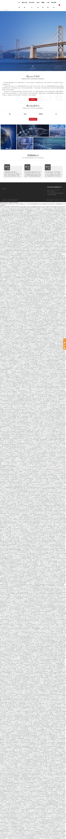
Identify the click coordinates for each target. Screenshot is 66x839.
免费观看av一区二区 (45, 586)
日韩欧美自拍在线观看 (30, 316)
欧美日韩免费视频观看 (46, 727)
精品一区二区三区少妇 (58, 481)
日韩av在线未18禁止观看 (49, 719)
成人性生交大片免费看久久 (33, 248)
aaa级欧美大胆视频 (50, 743)
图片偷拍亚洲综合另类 (48, 695)
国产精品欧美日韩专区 (24, 323)
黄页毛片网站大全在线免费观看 (39, 226)
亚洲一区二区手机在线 (4, 648)
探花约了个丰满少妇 (46, 493)
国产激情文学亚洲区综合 (5, 480)
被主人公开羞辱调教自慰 (15, 270)
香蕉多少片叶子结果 (40, 292)
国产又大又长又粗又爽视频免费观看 (30, 233)
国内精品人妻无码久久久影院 (11, 450)
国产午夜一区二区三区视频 (5, 538)
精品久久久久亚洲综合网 (11, 739)
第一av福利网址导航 (41, 630)
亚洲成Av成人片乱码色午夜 (31, 376)
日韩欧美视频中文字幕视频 (48, 590)
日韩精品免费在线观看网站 (46, 669)
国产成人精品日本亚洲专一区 (60, 303)
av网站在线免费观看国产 (43, 440)
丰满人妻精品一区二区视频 (31, 290)
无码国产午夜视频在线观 (56, 811)
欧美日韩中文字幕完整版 (48, 369)
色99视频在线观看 (32, 687)
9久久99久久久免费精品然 (42, 534)
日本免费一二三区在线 (35, 397)
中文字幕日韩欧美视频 (54, 577)
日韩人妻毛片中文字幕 (8, 402)
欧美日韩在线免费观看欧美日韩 (42, 454)
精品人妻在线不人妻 (21, 770)
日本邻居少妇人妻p (14, 805)
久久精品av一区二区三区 (4, 833)
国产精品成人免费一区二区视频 (44, 831)
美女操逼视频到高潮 (28, 626)
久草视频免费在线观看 (59, 664)
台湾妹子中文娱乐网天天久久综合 (43, 617)
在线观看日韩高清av (17, 761)
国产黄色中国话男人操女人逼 (17, 269)
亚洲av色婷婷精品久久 (10, 589)
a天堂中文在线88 (38, 444)
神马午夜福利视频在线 (37, 327)
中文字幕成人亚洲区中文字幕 (52, 282)
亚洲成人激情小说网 (25, 352)
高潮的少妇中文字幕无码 (11, 458)
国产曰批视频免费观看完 (28, 762)
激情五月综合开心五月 (46, 464)
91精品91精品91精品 (49, 290)
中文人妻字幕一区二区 (8, 547)
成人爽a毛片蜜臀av (62, 523)
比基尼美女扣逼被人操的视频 (36, 274)
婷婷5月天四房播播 (54, 828)
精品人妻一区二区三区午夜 (59, 317)
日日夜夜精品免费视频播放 (36, 629)
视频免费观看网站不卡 (53, 586)
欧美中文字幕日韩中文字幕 (7, 323)
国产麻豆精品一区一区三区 (20, 591)
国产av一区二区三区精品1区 (39, 246)
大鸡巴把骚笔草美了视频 (57, 600)
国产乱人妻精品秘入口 (24, 270)
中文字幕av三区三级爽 (45, 626)
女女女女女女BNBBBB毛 (4, 600)
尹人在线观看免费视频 (26, 237)
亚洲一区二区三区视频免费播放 (12, 268)
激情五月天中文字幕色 (41, 303)
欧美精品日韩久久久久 (24, 229)
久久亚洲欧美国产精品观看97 (35, 455)
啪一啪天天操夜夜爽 (35, 345)
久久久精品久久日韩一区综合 (5, 316)
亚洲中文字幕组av (11, 305)
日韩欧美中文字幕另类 (38, 670)
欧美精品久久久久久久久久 (18, 554)
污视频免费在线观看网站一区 (16, 538)
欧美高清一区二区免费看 (58, 318)
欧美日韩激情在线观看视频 (34, 472)
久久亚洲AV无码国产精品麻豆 (24, 215)
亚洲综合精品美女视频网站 (50, 488)
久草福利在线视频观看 (39, 366)
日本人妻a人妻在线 (35, 413)
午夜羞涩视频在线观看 (38, 356)
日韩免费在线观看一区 (27, 568)
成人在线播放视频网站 (44, 489)
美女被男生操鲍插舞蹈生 (32, 414)
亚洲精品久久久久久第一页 (49, 303)
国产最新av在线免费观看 (57, 270)
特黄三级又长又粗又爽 (45, 748)
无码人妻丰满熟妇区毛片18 (53, 431)
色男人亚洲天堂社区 (17, 261)
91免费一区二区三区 (43, 604)
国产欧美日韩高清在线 (51, 435)
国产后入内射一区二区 (27, 422)
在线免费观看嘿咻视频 (33, 736)
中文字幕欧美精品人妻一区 (57, 334)
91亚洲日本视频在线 (32, 712)
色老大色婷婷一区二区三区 (47, 354)
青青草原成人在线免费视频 (50, 437)
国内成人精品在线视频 (36, 778)
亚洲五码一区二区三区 (19, 479)
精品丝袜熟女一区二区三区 (58, 316)
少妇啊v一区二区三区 (5, 639)
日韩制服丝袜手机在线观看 (39, 644)
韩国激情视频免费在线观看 (20, 235)
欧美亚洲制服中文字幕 (62, 651)
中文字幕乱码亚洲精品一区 (16, 515)
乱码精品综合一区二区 (6, 282)
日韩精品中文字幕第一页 (4, 704)
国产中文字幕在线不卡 (6, 512)
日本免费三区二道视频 (10, 261)
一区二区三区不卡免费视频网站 (50, 558)
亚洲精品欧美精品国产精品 (45, 273)
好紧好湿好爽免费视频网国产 (36, 586)
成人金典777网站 (46, 652)
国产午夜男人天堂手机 (14, 802)
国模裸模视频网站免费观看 (5, 216)
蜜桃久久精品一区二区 (54, 238)
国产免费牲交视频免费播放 (34, 565)
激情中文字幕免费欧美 (46, 217)
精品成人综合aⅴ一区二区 (31, 497)
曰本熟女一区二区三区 (61, 589)
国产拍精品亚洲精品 (35, 761)
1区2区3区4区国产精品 (48, 621)
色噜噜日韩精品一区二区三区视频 (51, 259)
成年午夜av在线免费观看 (20, 612)
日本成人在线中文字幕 (23, 497)
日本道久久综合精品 (42, 576)
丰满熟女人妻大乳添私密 (18, 299)
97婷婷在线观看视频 (37, 833)
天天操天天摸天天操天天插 (35, 215)
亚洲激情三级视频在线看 (18, 242)
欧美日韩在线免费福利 (24, 303)
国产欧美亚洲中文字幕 (10, 345)
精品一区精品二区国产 (40, 409)
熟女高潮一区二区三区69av (33, 640)
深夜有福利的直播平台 (54, 603)
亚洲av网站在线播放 (34, 239)
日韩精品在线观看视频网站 (58, 415)
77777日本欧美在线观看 (28, 554)
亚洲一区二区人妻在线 (19, 823)
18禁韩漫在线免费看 (42, 242)
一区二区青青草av (26, 625)
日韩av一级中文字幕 (41, 389)
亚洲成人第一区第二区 (16, 449)
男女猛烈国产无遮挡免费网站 (51, 507)
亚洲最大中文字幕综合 (56, 688)
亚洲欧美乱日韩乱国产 (49, 822)
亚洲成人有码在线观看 (39, 652)
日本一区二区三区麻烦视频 (33, 498)
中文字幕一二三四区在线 (50, 708)
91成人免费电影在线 (50, 653)
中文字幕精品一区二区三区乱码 (44, 422)
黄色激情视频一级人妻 (13, 514)
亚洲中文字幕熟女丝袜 (56, 827)
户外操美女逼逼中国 (60, 617)
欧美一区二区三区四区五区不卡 (9, 822)
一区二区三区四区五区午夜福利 (27, 247)
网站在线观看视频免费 (15, 234)
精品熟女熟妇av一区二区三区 (30, 731)
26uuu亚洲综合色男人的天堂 (21, 670)
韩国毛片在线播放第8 (42, 538)
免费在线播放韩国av (16, 224)
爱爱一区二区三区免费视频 (56, 731)
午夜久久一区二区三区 (31, 532)
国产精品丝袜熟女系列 (36, 519)
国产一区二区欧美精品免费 (31, 682)
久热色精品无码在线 (14, 749)
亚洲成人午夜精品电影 (60, 234)
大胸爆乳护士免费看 (61, 440)
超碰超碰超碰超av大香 (11, 699)
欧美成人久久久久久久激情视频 (5, 418)
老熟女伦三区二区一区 (27, 370)
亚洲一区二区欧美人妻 (4, 358)
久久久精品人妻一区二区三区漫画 (48, 423)
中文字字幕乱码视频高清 (18, 625)
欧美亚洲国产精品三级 (15, 330)
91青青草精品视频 (49, 323)
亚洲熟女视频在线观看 (54, 479)
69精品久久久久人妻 (16, 530)
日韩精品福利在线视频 (41, 462)
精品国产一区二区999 (39, 304)
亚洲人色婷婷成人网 (25, 771)
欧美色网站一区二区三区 (30, 545)
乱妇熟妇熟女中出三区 (39, 829)
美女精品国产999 (17, 369)
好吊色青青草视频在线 (43, 608)
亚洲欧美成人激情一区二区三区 (32, 653)
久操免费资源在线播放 (7, 560)
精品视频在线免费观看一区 (44, 326)
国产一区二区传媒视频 (13, 767)
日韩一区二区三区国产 (21, 286)
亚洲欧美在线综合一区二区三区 (27, 564)
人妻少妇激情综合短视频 (40, 376)
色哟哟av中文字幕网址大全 (42, 208)
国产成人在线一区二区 (33, 269)
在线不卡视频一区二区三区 (25, 224)
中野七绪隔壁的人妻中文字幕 (55, 401)
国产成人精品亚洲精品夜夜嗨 (44, 502)
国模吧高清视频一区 (27, 365)
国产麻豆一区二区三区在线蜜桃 (11, 828)
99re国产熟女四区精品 (50, 426)
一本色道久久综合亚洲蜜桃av (31, 207)
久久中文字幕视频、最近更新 (21, 335)
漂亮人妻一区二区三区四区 (38, 321)
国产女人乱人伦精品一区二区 (13, 208)
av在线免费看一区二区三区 (15, 426)
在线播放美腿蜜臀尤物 (24, 516)
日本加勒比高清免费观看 (51, 332)
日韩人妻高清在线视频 (48, 582)
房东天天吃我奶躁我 (41, 259)
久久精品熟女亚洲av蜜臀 (23, 532)
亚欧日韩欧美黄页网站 (12, 413)
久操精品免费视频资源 (37, 332)
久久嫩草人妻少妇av (55, 501)
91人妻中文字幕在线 (19, 721)
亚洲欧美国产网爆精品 (5, 677)
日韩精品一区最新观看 (19, 686)
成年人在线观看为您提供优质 (14, 343)
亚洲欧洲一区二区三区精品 (4, 652)
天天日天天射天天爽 (24, 433)
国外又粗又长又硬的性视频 (5, 660)
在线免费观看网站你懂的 (43, 278)
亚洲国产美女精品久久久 (50, 677)
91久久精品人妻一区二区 (18, 757)
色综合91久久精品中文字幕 (46, 268)
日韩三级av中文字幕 (22, 503)
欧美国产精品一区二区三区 (35, 686)
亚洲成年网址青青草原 (39, 424)
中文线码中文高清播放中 (22, 652)
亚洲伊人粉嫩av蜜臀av (45, 238)
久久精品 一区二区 (10, 313)
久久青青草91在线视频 (24, 230)
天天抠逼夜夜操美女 (33, 625)
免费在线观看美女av (22, 454)
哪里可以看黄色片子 (55, 376)
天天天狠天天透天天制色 (7, 688)
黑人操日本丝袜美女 (35, 326)
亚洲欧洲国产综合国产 (23, 312)
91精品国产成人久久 (37, 528)
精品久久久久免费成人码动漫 (50, 730)
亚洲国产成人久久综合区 (33, 393)
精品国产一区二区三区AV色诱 (27, 406)
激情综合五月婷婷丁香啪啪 (16, 705)
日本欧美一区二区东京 (56, 836)
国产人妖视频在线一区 (8, 708)
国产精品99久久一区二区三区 (15, 674)
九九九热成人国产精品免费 (42, 344)
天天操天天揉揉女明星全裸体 (47, 286)
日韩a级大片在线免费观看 (44, 686)
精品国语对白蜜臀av (18, 256)
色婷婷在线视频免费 (16, 230)
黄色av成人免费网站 (19, 779)
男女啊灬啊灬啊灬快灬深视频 (17, 237)
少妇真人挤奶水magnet (27, 440)
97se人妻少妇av (44, 332)
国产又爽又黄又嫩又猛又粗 (51, 418)
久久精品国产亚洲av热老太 (49, 207)
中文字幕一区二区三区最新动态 (6, 449)
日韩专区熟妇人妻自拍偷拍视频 (8, 213)
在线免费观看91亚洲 (48, 376)
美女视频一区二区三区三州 (25, 793)
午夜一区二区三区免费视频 (57, 400)
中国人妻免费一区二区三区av (8, 380)
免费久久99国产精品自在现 (22, 277)
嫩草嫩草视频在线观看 (16, 402)
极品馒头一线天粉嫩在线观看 (40, 573)
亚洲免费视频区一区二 (6, 266)
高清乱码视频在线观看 (59, 257)
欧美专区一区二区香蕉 (47, 668)
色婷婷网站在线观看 (4, 260)
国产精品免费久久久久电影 (60, 437)
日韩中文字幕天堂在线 (13, 666)
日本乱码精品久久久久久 (44, 455)
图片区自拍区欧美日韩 (4, 545)
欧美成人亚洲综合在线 (12, 772)
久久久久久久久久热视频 (47, 410)
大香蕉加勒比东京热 (42, 651)
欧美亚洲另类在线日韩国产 (28, 501)
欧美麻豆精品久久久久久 (41, 802)
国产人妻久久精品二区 (4, 442)
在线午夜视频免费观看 (18, 278)
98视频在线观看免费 (22, 639)
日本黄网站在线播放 (5, 288)
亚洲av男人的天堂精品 (55, 514)
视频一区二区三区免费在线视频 (26, 212)
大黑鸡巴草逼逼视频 (10, 353)
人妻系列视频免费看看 (24, 248)
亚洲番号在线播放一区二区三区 (34, 807)
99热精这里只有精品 (61, 578)
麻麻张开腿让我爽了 (5, 503)
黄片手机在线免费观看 (27, 479)
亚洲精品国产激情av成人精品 (46, 243)
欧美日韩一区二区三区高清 (11, 335)
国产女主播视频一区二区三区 (57, 503)
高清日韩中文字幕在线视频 (22, 653)
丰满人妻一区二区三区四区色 (28, 806)
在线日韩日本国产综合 (19, 318)
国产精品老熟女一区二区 (39, 679)
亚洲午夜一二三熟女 (61, 510)
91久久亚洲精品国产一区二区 (34, 402)
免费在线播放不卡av (53, 683)
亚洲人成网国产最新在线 (15, 446)
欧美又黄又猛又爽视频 (34, 257)
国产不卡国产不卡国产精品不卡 (53, 295)
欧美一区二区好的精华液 (16, 367)
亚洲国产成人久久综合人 (50, 279)
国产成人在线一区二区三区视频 (14, 546)
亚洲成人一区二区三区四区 (19, 365)
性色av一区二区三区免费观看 (50, 463)
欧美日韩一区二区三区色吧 (41, 682)
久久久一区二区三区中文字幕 (23, 309)
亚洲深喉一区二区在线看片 (30, 485)
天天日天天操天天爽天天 (34, 608)
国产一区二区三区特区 (49, 433)
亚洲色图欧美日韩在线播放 (33, 684)
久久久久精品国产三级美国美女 (37, 481)
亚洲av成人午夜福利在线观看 (52, 264)
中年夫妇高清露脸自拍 (51, 344)
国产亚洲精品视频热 (50, 348)
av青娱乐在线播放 (13, 543)
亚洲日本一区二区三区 (39, 819)
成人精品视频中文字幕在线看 (45, 732)
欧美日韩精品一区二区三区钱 (33, 265)
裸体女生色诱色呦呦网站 (23, 414)
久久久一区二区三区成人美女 (24, 467)
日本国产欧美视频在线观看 (49, 252)
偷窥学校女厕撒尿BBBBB (52, 489)
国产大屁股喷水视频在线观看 (49, 309)
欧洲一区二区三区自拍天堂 (21, 789)
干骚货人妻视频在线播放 (33, 367)
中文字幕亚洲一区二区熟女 (16, 534)
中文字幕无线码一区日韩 (4, 343)
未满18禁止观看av (56, 211)
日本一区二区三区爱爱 (20, 387)
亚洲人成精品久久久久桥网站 (33, 594)
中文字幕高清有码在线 (60, 809)
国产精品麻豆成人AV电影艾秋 (22, 310)
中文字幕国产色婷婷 (30, 464)
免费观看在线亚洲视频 (44, 678)
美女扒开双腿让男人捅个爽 (28, 823)
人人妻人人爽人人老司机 (52, 779)
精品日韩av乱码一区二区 (38, 595)
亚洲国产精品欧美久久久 (43, 633)
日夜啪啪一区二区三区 (50, 684)
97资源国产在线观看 (53, 655)
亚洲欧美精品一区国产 (32, 463)
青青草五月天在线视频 (40, 621)
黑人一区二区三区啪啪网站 (33, 630)
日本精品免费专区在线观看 (29, 281)
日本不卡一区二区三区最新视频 (52, 717)
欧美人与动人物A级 (56, 585)
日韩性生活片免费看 (8, 349)
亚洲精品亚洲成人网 (32, 445)
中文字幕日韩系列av (3, 392)
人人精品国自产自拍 (38, 559)
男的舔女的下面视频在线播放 (48, 789)
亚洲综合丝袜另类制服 (36, 647)
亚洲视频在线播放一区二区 (35, 574)
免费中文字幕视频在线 (26, 810)
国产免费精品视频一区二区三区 (52, 604)
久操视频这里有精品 (18, 525)
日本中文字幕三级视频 (50, 318)
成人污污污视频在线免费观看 (13, 344)
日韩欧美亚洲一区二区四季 (4, 819)
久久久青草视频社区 (19, 458)
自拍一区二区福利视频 (22, 523)
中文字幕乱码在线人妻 (52, 269)
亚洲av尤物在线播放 (39, 687)
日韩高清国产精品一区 (25, 538)
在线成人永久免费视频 (55, 217)
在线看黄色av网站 (23, 620)
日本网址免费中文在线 (17, 778)
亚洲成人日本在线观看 (60, 463)
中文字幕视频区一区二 (55, 829)
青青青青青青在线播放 (25, 556)
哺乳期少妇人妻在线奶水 (53, 652)
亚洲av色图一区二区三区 (44, 431)
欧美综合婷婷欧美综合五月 (12, 279)
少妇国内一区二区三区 (56, 330)
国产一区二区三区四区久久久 (19, 471)
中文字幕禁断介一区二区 (47, 494)
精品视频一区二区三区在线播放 (24, 581)
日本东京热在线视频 (35, 387)
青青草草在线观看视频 (5, 477)
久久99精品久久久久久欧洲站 (57, 525)
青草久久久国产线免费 (55, 384)
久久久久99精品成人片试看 (14, 503)
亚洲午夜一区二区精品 (50, 468)
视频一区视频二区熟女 (18, 247)
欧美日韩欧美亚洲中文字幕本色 (32, 541)
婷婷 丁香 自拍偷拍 (19, 257)
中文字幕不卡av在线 (54, 810)
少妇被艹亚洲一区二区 (35, 486)
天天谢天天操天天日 (24, 388)
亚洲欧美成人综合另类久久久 (35, 222)
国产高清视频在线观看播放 (4, 466)
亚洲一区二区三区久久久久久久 (13, 464)
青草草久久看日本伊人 (54, 446)
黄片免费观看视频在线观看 (46, 506)
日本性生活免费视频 (35, 422)
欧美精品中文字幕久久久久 (36, 220)
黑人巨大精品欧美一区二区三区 (50, 445)
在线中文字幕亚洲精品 (52, 499)
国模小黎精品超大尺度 (30, 283)
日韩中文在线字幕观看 (44, 560)
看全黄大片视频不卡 (61, 661)
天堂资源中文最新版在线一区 (42, 347)
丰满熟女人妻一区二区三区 (26, 613)
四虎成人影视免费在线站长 (34, 467)
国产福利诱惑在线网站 (40, 511)
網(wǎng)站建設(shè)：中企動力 (52, 200)
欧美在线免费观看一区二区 (21, 648)
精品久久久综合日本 (48, 792)
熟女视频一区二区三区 (5, 485)
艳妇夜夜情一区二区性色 (9, 554)
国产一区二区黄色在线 (48, 292)
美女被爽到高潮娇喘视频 (4, 559)
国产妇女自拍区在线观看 (50, 237)
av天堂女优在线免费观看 (60, 457)
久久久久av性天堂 (21, 268)
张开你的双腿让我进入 (22, 344)
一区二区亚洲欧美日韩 (36, 560)
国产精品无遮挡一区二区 (4, 384)
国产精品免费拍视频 (38, 330)
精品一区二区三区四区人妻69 (31, 503)
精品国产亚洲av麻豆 (15, 642)
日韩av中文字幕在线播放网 (6, 270)
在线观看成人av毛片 (22, 436)
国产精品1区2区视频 (31, 524)
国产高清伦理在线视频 (22, 216)
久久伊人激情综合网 (11, 243)
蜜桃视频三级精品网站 (32, 547)
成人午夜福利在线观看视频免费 (18, 221)
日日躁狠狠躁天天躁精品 (32, 415)
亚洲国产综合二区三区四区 (59, 277)
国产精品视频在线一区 (8, 212)
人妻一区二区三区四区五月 (49, 776)
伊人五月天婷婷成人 (11, 409)
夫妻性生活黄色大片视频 (16, 222)
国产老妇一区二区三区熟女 (26, 651)
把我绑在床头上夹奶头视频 (36, 459)
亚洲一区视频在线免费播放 (56, 506)
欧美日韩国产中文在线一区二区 (55, 220)
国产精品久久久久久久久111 (12, 356)
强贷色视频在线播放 (21, 432)
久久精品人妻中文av (61, 431)
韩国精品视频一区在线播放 (42, 510)
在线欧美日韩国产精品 (39, 450)
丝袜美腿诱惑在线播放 (30, 217)
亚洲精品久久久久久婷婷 (9, 292)
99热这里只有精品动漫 (20, 260)
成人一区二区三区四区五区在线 (5, 330)
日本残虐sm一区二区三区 (42, 697)
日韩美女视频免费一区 (25, 565)
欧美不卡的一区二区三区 (42, 365)
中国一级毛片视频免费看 (18, 213)
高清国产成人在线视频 (5, 376)
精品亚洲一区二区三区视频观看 (38, 730)
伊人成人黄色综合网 (14, 277)
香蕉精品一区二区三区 (7, 691)
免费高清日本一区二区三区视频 (36, 607)
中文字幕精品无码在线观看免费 (51, 673)
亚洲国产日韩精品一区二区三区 (29, 317)
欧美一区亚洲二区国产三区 (55, 422)
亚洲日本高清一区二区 (35, 370)
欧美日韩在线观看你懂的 (50, 367)
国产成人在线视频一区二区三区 (53, 239)
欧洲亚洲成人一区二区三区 (20, 809)
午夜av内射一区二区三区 (18, 440)
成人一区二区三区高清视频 (60, 278)
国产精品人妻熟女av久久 (28, 616)
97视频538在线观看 (49, 752)
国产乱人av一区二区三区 (53, 467)
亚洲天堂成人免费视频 (42, 453)
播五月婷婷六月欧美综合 (54, 638)
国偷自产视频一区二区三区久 (25, 609)
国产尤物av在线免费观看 (34, 774)
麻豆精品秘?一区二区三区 (44, 458)
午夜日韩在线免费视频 (33, 322)
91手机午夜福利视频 (41, 753)
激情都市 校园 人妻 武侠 (59, 713)
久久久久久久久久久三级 (50, 370)
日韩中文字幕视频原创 (25, 674)
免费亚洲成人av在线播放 (9, 736)
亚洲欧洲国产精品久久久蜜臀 (33, 599)
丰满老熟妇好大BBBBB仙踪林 (51, 362)
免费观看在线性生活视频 (7, 244)
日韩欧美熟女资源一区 (26, 257)
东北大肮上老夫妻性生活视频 (15, 282)
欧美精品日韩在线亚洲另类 (6, 780)
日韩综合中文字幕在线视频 (39, 661)
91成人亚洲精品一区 (50, 772)
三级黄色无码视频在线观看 (33, 362)
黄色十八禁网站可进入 (55, 797)
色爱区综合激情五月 (35, 383)
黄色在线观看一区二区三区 (22, 767)
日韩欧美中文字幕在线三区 (46, 378)
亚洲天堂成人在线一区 (62, 238)
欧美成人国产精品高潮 (9, 665)
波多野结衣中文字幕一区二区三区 (46, 574)
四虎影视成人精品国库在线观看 (30, 235)
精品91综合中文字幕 (58, 427)
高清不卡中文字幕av (36, 678)
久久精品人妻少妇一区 (27, 345)
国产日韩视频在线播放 (58, 532)
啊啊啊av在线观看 (30, 678)
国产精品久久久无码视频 (11, 257)
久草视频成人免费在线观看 (12, 617)
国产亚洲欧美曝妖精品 (6, 582)
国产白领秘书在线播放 (35, 633)
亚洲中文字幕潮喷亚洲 (61, 274)
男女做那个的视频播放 (25, 357)
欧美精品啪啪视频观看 (31, 507)
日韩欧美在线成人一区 (51, 427)
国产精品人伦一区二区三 (23, 468)
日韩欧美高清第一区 (30, 695)
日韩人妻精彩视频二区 (23, 265)
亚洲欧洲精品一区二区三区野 (32, 347)
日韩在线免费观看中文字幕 (33, 343)
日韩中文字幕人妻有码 (25, 753)
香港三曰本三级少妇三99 (45, 220)
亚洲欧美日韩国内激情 (44, 674)
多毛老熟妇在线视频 (10, 564)
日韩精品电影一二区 (40, 309)
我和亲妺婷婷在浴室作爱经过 (35, 331)
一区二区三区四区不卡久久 (21, 528)
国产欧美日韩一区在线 (54, 283)
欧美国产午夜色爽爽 (40, 503)
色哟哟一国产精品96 (14, 216)
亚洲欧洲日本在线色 (39, 591)
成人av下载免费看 (55, 648)
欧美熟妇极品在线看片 (23, 410)
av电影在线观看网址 (46, 229)
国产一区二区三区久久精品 (43, 484)
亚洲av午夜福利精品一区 (61, 343)
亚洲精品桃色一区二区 (4, 807)
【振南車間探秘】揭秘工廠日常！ (11, 171)
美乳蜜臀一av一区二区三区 (23, 749)
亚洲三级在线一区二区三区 (43, 255)
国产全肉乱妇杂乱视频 (18, 305)
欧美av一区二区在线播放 (20, 668)
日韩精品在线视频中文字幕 (28, 740)
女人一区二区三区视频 (43, 568)
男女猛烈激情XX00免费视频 (50, 642)
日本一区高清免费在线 (18, 292)
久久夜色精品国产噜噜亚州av (57, 459)
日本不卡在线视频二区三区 (12, 796)
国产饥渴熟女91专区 (4, 264)
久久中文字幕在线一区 (18, 274)
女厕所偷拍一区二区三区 (54, 519)
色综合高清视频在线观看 (42, 599)
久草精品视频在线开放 (54, 340)
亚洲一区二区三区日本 (19, 568)
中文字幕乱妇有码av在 (47, 616)
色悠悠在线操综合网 (34, 533)
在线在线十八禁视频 (39, 497)
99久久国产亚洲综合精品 (55, 308)
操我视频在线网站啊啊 (27, 423)
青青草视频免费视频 (5, 327)
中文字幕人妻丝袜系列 (17, 506)
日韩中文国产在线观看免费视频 (58, 767)
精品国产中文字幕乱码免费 (43, 265)
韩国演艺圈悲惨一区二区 (28, 268)
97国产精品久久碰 (8, 435)
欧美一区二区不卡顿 (5, 621)
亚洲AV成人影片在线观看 (59, 352)
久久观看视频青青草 (17, 339)
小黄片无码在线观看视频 (55, 424)
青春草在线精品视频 (12, 387)
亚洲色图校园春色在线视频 (23, 259)
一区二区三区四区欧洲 (27, 326)
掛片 (56, 114)
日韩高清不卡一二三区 (58, 468)
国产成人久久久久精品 (22, 279)
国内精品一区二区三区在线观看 (32, 411)
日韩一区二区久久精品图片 (56, 669)
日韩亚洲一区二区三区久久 (33, 537)
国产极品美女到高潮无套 (42, 653)
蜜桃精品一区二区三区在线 (23, 587)
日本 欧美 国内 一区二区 (50, 224)
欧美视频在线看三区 (27, 754)
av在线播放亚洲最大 (16, 719)
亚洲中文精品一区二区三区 (59, 309)
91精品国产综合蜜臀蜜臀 (43, 339)
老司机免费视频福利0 (60, 665)
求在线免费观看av (47, 661)
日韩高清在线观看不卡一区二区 (11, 569)
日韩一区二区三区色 (48, 709)
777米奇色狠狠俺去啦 (24, 498)
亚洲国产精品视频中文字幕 (35, 717)
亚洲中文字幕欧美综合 (29, 577)
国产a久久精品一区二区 (18, 406)
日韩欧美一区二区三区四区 (7, 296)
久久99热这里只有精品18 (50, 313)
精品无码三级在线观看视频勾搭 (41, 457)
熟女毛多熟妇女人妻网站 (27, 647)
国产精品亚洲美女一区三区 (42, 353)
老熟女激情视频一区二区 (33, 353)
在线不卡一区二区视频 (42, 752)
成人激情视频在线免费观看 (52, 440)
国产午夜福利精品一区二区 (50, 630)
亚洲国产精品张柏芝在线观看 (12, 273)
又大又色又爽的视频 (27, 255)
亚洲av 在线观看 (58, 613)
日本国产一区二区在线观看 (56, 243)
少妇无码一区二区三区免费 (57, 524)
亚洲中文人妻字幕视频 (6, 234)
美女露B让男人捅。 (11, 318)
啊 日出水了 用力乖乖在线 (46, 546)
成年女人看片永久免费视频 (58, 433)
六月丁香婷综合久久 (15, 507)
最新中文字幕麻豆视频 (4, 521)
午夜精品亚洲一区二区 (38, 436)
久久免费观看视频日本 (46, 340)
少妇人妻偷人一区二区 (23, 347)
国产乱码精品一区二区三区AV (31, 252)
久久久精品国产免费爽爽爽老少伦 (12, 467)
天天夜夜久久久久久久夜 (50, 471)
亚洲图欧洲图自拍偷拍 (40, 612)
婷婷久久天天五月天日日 (13, 600)
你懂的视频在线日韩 (22, 511)
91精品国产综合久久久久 (31, 288)
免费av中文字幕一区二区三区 (47, 704)
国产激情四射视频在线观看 (45, 300)
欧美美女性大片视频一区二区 (45, 375)
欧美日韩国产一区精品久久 (54, 647)
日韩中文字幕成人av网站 (48, 679)
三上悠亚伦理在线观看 (19, 732)
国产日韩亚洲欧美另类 (47, 829)
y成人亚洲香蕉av (5, 779)
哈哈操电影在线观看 (24, 530)
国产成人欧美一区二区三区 (30, 437)
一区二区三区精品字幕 (12, 264)
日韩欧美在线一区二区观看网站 (24, 499)
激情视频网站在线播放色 (55, 687)
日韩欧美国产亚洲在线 (24, 393)
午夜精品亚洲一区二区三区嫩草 (36, 546)
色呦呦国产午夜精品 (15, 435)
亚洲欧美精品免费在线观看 (12, 775)
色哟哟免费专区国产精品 (42, 234)
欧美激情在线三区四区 (39, 590)
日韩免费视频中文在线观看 (14, 594)
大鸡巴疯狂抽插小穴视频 (45, 475)
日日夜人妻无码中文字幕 (7, 766)
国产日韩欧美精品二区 (49, 226)
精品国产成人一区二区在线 (26, 391)
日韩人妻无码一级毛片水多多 (35, 499)
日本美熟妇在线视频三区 (41, 323)
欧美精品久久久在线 (42, 318)
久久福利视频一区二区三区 (8, 301)
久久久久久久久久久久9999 (18, 220)
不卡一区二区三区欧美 (56, 612)
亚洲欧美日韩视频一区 (18, 576)
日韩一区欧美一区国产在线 (5, 393)
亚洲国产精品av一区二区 (23, 599)
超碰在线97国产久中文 (41, 488)
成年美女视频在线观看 (44, 554)
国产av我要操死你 (12, 256)
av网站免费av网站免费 (14, 266)
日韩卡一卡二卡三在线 (49, 405)
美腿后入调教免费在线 (25, 339)
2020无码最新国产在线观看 (16, 753)
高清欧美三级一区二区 (58, 624)
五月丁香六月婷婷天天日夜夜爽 (36, 423)
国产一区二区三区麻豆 (42, 380)
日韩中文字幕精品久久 (30, 585)
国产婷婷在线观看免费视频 (21, 585)
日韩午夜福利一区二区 (33, 713)
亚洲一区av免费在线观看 (45, 419)
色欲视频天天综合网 (62, 520)
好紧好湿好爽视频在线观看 (31, 216)
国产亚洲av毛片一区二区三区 (43, 269)
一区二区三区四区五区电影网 (17, 370)
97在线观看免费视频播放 (48, 805)
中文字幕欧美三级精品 (27, 358)
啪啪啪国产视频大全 (31, 688)
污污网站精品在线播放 (5, 722)
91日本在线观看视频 (24, 712)
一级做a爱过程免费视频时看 (6, 215)
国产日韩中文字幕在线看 (54, 512)
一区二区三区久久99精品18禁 (8, 220)
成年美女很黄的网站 (4, 818)
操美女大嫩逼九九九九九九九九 (25, 446)
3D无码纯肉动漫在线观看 (11, 287)
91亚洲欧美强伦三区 (10, 238)
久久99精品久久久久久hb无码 (60, 237)
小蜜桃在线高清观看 (27, 779)
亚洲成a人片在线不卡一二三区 (30, 392)
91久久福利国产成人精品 (41, 426)
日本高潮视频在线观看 (59, 370)
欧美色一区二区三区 (62, 542)
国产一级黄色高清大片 (23, 466)
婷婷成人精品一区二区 (39, 796)
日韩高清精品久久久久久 (36, 563)
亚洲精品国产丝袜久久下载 (48, 371)
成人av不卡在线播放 (10, 325)
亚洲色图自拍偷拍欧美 (28, 401)
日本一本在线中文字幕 (32, 776)
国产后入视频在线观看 (14, 578)
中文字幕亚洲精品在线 (7, 237)
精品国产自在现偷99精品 (7, 718)
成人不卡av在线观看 (61, 464)
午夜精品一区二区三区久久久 (23, 415)
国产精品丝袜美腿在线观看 (26, 486)
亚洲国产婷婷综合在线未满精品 (57, 406)
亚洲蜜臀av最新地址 (10, 242)
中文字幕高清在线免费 (51, 397)
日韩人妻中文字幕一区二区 (32, 656)
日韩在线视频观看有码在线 (21, 477)
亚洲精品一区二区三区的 (59, 279)
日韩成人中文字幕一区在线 (50, 352)
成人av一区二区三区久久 (15, 660)
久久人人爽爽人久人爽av (45, 778)
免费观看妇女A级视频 (14, 259)
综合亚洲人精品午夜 (41, 237)
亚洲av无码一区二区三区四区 (27, 723)
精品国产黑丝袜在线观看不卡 (39, 567)
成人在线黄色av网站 (7, 507)
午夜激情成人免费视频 (18, 472)
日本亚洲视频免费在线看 (24, 476)
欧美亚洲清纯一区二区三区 (35, 743)
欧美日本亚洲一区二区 (40, 207)
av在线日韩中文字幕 (48, 523)
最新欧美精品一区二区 (7, 222)
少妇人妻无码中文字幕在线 (4, 457)
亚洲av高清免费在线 (7, 642)
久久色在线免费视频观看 (13, 824)
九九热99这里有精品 (38, 603)
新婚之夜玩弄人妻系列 (59, 700)
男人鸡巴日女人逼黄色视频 (15, 498)
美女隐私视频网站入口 (52, 420)
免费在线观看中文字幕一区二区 (7, 634)
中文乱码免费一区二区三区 (52, 339)
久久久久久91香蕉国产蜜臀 (17, 453)
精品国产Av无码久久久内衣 (4, 594)
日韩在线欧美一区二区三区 (5, 687)
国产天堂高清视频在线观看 (58, 744)
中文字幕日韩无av (16, 312)
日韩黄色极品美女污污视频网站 (43, 322)
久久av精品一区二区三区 (9, 431)
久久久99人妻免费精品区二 (41, 414)
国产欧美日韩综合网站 (22, 695)
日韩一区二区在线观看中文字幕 (34, 516)
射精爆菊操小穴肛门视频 (31, 336)
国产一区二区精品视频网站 (27, 211)
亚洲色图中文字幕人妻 (40, 266)
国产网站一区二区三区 (29, 730)
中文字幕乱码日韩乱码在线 (22, 208)
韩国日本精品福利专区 (15, 215)
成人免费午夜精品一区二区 (46, 721)
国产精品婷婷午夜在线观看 (25, 520)
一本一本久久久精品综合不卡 (23, 463)
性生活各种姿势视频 (19, 422)
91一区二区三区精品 (30, 833)
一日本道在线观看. (28, 828)
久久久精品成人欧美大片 (36, 325)
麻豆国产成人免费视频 (39, 354)
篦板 (10, 114)
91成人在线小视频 (22, 207)
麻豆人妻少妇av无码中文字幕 (50, 818)
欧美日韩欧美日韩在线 (8, 771)
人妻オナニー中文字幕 (7, 515)
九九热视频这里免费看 (57, 230)
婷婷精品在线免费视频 (13, 819)
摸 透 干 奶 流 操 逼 (42, 225)
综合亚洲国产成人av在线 (17, 798)
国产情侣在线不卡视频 (33, 433)
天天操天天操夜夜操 (62, 806)
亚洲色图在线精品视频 (37, 419)
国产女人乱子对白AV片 (56, 261)
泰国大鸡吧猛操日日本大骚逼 (26, 506)
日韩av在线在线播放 (4, 332)
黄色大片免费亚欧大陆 (54, 464)
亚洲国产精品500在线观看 (30, 822)
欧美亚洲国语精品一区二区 (53, 331)
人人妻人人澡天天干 (22, 635)
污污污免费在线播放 (12, 304)
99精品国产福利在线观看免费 (60, 313)
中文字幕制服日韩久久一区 (15, 393)
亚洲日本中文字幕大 (50, 532)
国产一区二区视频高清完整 (10, 701)
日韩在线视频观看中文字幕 (21, 400)
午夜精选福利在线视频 (56, 268)
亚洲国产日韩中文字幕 (43, 257)
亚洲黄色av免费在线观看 (11, 809)
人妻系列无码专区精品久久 (50, 572)
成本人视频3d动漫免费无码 (16, 510)
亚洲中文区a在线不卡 (44, 391)
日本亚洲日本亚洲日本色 (16, 248)
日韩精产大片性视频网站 (48, 310)
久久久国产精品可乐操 (41, 270)
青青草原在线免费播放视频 (30, 450)
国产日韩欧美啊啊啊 (57, 594)
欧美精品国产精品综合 (15, 688)
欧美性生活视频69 (37, 251)
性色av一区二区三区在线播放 (32, 335)
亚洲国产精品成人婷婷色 (9, 322)
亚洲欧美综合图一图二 (32, 457)
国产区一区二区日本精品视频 (37, 479)
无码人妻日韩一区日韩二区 (15, 811)
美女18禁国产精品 (34, 365)
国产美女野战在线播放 (31, 652)
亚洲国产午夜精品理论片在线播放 (58, 292)
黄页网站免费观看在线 (11, 732)
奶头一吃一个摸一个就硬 (32, 466)
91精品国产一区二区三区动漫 (55, 300)
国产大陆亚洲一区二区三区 (60, 558)
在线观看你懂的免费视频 (37, 762)
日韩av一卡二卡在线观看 (18, 459)
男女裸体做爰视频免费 (17, 486)
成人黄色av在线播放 (53, 449)
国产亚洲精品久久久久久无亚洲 (13, 468)
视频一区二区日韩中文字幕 (51, 480)
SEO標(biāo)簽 (61, 200)
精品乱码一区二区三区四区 (6, 248)
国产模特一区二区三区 (17, 665)
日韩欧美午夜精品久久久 (8, 411)
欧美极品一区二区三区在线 (14, 455)
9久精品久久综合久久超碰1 (48, 450)
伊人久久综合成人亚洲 (55, 356)
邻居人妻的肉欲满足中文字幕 (22, 543)
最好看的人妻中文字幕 (36, 554)
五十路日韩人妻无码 (7, 303)
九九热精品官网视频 (30, 356)
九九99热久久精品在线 (50, 756)
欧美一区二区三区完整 (34, 237)
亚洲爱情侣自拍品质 (31, 354)
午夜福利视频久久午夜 (15, 418)
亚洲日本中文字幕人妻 (16, 691)
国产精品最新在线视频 (55, 428)
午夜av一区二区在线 (51, 613)
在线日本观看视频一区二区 (27, 721)
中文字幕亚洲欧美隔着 (41, 415)
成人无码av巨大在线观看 (9, 391)
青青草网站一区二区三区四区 (60, 312)
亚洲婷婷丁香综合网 (56, 290)
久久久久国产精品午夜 (35, 754)
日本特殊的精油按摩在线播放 (53, 314)
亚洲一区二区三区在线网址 (51, 208)
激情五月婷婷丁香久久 (44, 734)
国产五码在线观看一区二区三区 (24, 611)
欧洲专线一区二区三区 (47, 497)
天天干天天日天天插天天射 (43, 420)
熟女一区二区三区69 (21, 514)
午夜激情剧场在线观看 (9, 506)
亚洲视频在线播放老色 (51, 640)
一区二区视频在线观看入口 (32, 259)
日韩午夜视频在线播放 (38, 727)
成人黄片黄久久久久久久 (44, 374)
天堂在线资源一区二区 (55, 378)
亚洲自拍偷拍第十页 (34, 728)
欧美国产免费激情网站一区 (12, 336)
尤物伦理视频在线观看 (40, 235)
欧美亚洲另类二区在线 (52, 784)
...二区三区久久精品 (59, 344)
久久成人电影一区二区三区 (42, 299)
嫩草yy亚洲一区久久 (10, 278)
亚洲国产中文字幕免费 (62, 521)
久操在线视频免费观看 (50, 802)
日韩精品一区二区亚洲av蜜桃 (21, 283)
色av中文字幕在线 (58, 640)
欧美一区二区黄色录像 (46, 327)
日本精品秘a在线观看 (28, 286)
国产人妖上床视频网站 (21, 828)
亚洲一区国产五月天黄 (47, 281)
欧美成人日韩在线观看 (32, 266)
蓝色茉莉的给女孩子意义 (52, 454)
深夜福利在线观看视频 (23, 582)
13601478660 (52, 190)
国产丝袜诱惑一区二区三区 (6, 388)
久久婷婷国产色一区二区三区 (9, 633)
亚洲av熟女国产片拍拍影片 (30, 304)
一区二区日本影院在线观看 (26, 607)
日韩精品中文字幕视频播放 (12, 392)
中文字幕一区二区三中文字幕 (33, 348)
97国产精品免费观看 (8, 453)
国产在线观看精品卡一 (19, 291)
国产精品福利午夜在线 (32, 726)
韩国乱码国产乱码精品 (40, 523)
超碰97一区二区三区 (61, 555)
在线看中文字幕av (59, 625)
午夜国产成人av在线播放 (22, 316)
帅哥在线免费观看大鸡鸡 (29, 226)
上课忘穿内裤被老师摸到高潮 (11, 563)
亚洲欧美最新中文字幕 (30, 639)
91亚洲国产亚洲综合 (34, 420)
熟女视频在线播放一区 (45, 331)
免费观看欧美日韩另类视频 (32, 277)
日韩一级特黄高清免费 (37, 247)
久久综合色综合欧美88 (20, 226)
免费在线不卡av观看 (5, 502)
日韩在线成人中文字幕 (37, 542)
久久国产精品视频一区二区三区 (33, 530)
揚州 (58, 200)
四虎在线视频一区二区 (29, 567)
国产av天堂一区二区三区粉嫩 (14, 502)
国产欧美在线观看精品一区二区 (28, 213)
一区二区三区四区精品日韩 (46, 356)
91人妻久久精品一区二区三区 (21, 409)
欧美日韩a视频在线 (15, 410)
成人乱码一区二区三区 (13, 677)
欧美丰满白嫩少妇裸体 (51, 766)
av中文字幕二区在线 (33, 426)
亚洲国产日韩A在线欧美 (49, 635)
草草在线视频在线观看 (43, 287)
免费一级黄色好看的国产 (31, 555)
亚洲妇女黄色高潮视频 (38, 213)
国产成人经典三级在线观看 (10, 423)
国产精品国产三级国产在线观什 (41, 699)
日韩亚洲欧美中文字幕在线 (12, 542)
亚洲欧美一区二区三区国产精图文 (44, 248)
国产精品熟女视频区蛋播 (26, 831)
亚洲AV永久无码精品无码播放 (54, 247)
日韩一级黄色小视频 (16, 620)
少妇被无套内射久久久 (25, 705)
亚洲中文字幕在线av (62, 357)
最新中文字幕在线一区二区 (30, 409)
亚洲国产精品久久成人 (28, 519)
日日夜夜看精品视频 (12, 477)
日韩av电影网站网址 (11, 358)
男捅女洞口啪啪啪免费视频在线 (20, 437)
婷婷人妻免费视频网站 (23, 642)
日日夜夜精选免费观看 (54, 357)
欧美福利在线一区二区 (17, 696)
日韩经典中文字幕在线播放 (40, 569)
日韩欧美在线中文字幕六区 (56, 657)
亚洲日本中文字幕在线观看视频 (15, 433)
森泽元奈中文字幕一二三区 (12, 252)
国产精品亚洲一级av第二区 (45, 305)
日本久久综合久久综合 (41, 261)
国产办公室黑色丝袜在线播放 (16, 512)
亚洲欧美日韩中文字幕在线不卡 (45, 810)
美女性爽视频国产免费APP (40, 555)
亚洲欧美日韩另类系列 (30, 670)
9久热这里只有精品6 (15, 331)
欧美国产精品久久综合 (5, 653)
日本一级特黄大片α (23, 411)
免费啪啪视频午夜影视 (12, 286)
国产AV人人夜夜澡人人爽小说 (58, 528)
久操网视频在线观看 (51, 537)
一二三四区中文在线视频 (45, 683)
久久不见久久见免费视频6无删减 (56, 325)
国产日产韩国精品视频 (54, 832)
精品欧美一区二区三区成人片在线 (46, 349)
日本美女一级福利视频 (6, 378)
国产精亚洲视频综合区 (40, 547)
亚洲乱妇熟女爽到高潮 (6, 697)
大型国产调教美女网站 (10, 741)
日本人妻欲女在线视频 (46, 607)
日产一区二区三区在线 (43, 665)
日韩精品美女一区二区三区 (25, 379)
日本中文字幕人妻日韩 (18, 352)
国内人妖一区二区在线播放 (38, 735)
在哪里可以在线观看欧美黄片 (56, 321)
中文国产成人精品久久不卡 (29, 260)
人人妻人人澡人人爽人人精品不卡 (17, 806)
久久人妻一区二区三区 (61, 455)
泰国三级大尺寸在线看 (50, 556)
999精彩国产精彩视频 (35, 358)
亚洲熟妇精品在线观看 (55, 515)
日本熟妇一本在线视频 (56, 369)
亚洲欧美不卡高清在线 (19, 727)
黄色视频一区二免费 (19, 287)
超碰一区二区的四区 (47, 503)
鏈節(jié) (25, 114)
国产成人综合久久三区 (23, 507)
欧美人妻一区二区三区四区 (9, 233)
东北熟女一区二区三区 (43, 705)
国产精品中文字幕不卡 (44, 758)
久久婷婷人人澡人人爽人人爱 (58, 466)
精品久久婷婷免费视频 (57, 470)
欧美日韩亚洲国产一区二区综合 (38, 620)
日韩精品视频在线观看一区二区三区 (24, 758)
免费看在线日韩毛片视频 (24, 594)
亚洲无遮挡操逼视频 (15, 229)
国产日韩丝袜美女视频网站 (18, 629)
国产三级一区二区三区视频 (35, 581)
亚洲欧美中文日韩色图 (20, 683)
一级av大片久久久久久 (53, 581)
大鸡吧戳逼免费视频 (49, 594)
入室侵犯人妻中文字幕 (56, 281)
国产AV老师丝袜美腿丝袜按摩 (42, 837)
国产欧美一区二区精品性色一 (24, 480)
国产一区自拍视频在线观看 (61, 576)
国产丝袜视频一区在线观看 (51, 599)
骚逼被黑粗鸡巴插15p (12, 789)
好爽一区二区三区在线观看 (4, 207)
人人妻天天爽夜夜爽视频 (46, 221)
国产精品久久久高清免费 (27, 560)
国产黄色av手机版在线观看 (27, 481)
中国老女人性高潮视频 (39, 648)
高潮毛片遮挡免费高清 (18, 322)
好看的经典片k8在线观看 (56, 709)
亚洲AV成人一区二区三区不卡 (33, 675)
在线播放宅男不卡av (25, 396)
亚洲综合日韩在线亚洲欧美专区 (14, 608)
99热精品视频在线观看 (6, 792)
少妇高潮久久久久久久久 (61, 674)
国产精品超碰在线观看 (56, 819)
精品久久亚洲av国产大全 (25, 402)
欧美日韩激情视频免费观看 (52, 643)
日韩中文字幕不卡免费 (54, 559)
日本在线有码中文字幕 (42, 556)
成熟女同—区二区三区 (34, 224)
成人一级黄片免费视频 (45, 401)
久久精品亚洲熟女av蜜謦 (35, 779)
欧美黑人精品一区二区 (16, 212)
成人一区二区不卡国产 (58, 776)
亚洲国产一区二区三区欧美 (11, 290)
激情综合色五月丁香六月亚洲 (16, 462)
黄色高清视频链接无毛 (37, 683)
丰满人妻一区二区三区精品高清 (43, 393)
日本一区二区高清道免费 (18, 481)
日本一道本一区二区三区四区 (24, 234)
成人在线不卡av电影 (55, 620)
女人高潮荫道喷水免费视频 (42, 476)
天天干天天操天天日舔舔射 (7, 541)
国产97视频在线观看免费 (34, 589)
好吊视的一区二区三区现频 (31, 511)
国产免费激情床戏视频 (56, 785)
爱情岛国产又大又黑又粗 (48, 466)
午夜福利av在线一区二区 (50, 774)
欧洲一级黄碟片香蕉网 (20, 384)
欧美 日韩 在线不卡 (9, 427)
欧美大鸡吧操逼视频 (24, 353)
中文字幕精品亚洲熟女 (27, 220)
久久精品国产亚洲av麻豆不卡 (49, 216)
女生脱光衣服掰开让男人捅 (35, 520)
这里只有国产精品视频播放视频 (34, 349)
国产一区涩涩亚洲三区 (22, 252)
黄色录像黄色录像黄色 (24, 684)
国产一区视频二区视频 (32, 660)
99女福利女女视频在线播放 (4, 814)
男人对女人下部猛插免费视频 (56, 229)
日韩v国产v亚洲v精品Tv (9, 339)
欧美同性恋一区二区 (3, 739)
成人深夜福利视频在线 (6, 426)
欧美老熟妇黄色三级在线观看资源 (49, 550)
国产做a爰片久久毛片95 (18, 723)
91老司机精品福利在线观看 (25, 743)
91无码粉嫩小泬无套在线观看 (43, 675)
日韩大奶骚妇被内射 (48, 296)
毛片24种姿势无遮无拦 (8, 295)
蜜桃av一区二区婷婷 (39, 660)
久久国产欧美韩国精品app (16, 613)
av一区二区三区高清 (18, 589)
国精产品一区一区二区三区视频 (12, 225)
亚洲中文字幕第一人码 (10, 365)
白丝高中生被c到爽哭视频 (19, 238)
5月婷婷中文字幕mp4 (58, 714)
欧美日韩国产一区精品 (52, 441)
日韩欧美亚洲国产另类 (46, 479)
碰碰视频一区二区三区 (60, 480)
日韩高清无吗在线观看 (28, 221)
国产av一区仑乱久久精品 (25, 244)
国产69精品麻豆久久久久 (41, 767)
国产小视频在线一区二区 (37, 361)
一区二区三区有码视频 (6, 805)
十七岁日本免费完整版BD (60, 441)
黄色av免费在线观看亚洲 (37, 551)
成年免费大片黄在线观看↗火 (17, 396)
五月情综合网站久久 (25, 322)
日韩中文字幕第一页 (37, 525)
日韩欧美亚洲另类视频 (39, 485)
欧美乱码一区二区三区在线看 (48, 670)
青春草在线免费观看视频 (44, 251)
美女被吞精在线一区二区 (28, 551)
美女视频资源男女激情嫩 (57, 656)
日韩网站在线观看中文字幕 (13, 752)
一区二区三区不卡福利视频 (18, 345)
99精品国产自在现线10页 (57, 336)
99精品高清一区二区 (18, 633)
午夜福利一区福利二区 (32, 388)
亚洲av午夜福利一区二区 (10, 274)
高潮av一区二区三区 (61, 512)
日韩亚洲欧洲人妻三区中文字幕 (12, 573)
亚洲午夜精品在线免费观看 (50, 453)
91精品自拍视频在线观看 (59, 435)
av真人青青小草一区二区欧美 (12, 714)
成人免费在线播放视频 (48, 620)
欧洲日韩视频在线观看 (15, 609)
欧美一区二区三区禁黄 (44, 521)
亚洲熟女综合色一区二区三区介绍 (58, 621)
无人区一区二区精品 (12, 779)
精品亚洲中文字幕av (60, 393)
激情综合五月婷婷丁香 (4, 524)
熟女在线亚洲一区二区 (58, 301)
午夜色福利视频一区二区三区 (44, 565)
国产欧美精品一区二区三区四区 (31, 454)
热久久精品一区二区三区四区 (17, 420)
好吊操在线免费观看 (41, 296)
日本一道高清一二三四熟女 (47, 765)
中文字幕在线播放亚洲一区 (25, 222)
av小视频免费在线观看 (29, 432)
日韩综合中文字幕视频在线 (9, 568)
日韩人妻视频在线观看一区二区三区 (12, 710)
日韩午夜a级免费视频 (59, 367)
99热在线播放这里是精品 (34, 665)
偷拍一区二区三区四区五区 (13, 580)
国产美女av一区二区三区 (30, 829)
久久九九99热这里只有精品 (18, 317)
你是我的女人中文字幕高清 (12, 678)
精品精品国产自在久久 (20, 661)
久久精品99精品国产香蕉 (54, 732)
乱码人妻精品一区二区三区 (21, 304)
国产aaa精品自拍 (25, 380)
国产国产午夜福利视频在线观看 (46, 361)
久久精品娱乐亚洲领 (50, 312)
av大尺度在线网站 (14, 756)
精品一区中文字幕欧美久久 (7, 357)
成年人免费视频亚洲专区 (16, 780)
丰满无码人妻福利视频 (46, 446)
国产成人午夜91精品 (35, 815)
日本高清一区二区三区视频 (37, 221)
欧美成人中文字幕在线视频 (9, 754)
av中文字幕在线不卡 (19, 441)
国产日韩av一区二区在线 (57, 564)
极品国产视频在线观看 (21, 444)
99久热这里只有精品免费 (38, 501)
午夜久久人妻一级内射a (10, 607)
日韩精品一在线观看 (58, 642)
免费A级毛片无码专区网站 (33, 705)
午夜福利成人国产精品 (32, 261)
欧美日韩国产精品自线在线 (51, 365)
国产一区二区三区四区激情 (25, 239)
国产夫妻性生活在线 (47, 688)
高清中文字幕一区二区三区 (23, 445)
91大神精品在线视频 (3, 336)
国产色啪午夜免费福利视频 (36, 506)
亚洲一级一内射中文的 (41, 433)
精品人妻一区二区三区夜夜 (53, 358)
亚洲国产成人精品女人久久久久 (46, 490)
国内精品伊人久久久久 (29, 428)
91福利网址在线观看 (27, 413)
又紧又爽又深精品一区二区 (11, 558)
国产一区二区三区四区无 (14, 436)
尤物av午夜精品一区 (60, 449)
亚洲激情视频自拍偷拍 (51, 388)
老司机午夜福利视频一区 (50, 714)
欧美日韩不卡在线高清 (58, 380)
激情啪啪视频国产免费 (5, 308)
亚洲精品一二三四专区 (43, 312)
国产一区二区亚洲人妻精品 (26, 815)
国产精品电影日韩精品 (25, 643)
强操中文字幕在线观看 (27, 291)
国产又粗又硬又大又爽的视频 (43, 239)
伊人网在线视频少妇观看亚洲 (49, 796)
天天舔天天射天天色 (32, 292)
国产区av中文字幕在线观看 (48, 595)
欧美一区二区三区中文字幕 (9, 300)
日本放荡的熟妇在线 (51, 444)
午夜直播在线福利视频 (51, 257)
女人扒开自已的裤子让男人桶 (36, 379)
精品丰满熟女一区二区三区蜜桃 (22, 442)
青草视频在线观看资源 (57, 260)
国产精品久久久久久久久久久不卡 (54, 560)
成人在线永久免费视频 (27, 242)
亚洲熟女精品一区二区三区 (28, 490)
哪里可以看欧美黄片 (49, 767)
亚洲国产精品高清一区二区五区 (41, 532)
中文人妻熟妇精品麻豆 (31, 410)
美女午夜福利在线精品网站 (44, 402)
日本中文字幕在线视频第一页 (44, 383)
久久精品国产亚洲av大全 (40, 445)
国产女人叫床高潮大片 (4, 484)
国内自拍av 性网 (56, 299)
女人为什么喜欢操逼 (48, 261)
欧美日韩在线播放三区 (48, 266)
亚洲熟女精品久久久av (53, 475)
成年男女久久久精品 (50, 749)
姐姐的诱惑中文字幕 (37, 806)
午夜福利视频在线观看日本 (25, 719)
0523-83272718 (57, 190)
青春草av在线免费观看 (9, 778)
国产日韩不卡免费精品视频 (39, 334)
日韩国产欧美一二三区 (6, 802)
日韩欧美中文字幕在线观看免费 (12, 415)
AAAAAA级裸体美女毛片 (29, 246)
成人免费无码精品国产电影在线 (49, 529)
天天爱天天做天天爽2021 (37, 401)
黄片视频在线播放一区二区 (7, 229)
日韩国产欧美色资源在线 (33, 752)
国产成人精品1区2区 (62, 335)
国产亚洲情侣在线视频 (54, 402)
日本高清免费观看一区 (42, 224)
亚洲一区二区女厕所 (41, 352)
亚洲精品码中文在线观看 (47, 406)
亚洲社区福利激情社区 (50, 697)
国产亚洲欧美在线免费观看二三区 (25, 728)
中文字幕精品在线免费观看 (34, 244)
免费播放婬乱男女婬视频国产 (9, 470)
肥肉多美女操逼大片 (26, 299)
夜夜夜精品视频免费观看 (14, 457)
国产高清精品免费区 (24, 282)
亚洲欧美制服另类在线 (48, 612)
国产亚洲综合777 (39, 669)
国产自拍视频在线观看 (45, 655)
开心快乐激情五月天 (25, 292)
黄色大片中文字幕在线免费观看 (47, 211)
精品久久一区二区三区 (47, 428)
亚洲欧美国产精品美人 (49, 316)
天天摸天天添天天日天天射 (14, 639)
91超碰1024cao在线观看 (29, 243)
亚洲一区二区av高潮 (31, 590)
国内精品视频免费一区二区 (57, 361)
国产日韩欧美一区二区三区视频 (35, 396)
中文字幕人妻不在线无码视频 (46, 459)
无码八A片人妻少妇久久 (25, 301)
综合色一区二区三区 (19, 563)
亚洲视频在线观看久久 (53, 455)
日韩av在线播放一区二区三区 (42, 264)
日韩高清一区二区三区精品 (56, 221)
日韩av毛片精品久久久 (50, 256)
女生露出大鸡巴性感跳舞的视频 (15, 378)
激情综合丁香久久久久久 (28, 683)
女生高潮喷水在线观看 (43, 427)
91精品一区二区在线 (17, 431)
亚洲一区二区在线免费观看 (23, 818)
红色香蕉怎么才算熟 (7, 753)
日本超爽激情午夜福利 (13, 309)
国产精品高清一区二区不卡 (52, 233)
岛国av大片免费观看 (12, 384)
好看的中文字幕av (41, 793)
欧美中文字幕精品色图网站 (59, 242)
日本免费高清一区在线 (50, 301)
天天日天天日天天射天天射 (57, 494)
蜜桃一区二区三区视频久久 (7, 537)
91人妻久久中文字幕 (13, 316)
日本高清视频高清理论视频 (7, 516)
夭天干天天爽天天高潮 (27, 475)
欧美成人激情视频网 (3, 523)
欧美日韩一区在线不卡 (5, 608)
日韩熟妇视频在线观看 (49, 585)
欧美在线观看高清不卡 (20, 762)
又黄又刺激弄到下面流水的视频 (29, 699)
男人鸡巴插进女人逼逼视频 (7, 367)
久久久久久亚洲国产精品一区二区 (51, 555)
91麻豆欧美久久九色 (30, 603)
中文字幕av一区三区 (21, 600)
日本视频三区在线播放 (27, 274)
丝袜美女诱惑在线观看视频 (53, 215)
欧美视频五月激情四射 (6, 837)
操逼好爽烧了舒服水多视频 (29, 644)
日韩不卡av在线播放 (35, 741)
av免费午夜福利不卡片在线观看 (41, 388)
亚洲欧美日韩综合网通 (11, 661)
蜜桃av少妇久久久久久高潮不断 (22, 348)
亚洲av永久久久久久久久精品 (12, 255)
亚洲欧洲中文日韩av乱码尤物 (11, 670)
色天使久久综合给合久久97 (52, 665)
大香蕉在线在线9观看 (55, 349)
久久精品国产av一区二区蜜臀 (39, 692)
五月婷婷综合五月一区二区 (18, 325)
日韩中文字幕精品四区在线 (57, 286)
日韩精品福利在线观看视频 (51, 541)
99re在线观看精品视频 (22, 314)
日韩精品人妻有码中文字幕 (36, 512)
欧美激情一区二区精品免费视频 (10, 683)
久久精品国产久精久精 (53, 383)
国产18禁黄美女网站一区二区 (41, 437)
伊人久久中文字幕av (10, 366)
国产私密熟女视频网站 (18, 564)
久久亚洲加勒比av (40, 369)
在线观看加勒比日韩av (61, 643)
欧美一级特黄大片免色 (43, 598)
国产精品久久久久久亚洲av (17, 815)
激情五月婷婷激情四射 (30, 814)
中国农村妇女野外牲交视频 (39, 809)
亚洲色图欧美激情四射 (57, 719)
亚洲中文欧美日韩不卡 (34, 453)
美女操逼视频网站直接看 (14, 582)
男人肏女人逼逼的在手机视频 (10, 836)
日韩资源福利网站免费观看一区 (12, 523)
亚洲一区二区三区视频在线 (34, 441)
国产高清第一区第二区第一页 (30, 669)
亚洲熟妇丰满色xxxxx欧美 (28, 458)
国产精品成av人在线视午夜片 (35, 374)
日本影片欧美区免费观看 (4, 752)
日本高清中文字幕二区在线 (9, 801)
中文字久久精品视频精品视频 (17, 295)
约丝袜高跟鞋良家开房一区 (58, 761)
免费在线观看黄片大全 (35, 613)
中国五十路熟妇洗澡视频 (25, 665)
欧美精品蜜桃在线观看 (60, 413)
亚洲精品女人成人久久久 (40, 463)
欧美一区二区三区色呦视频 (23, 713)
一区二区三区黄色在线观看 (23, 766)
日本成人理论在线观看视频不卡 (52, 476)
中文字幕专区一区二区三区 (36, 384)
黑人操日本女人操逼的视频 (50, 700)
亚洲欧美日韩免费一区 (35, 449)
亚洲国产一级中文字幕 (42, 301)
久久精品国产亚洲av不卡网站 (41, 543)
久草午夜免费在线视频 (24, 697)
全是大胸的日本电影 (52, 589)
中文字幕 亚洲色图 (58, 288)
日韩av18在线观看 (50, 299)
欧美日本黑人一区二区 (58, 793)
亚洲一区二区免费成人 (40, 776)
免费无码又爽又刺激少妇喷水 (8, 717)
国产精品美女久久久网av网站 (45, 357)
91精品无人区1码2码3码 (38, 217)
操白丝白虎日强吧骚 (44, 222)
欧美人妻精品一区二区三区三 (22, 264)
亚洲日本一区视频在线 (21, 273)
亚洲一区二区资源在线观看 (30, 514)
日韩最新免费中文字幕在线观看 (7, 798)
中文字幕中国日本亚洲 (21, 392)
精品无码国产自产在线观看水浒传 (39, 572)
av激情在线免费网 (62, 647)
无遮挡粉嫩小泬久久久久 (21, 827)
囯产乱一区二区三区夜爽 (14, 611)
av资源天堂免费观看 (13, 463)
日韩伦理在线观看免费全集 (13, 818)
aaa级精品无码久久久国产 (39, 310)
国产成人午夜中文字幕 (46, 436)
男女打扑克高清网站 (12, 422)
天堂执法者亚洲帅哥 (48, 235)
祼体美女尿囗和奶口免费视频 (51, 622)
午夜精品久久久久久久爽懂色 (13, 695)
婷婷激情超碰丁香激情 (14, 829)
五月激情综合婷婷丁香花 (4, 644)
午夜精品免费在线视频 (25, 736)
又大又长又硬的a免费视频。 (53, 678)
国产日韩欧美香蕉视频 (19, 211)
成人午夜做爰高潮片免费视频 (53, 387)
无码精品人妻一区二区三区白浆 (54, 770)
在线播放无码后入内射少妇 (32, 617)
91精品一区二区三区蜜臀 (32, 309)
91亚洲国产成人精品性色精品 (43, 498)
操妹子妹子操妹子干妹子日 (50, 722)
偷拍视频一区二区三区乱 (53, 734)
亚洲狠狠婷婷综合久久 (59, 730)
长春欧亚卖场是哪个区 (16, 604)
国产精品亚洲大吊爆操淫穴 (27, 785)
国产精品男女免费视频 (58, 252)
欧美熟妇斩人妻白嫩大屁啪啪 (55, 493)
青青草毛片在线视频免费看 (15, 792)
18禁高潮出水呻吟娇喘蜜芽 (59, 530)
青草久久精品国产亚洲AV (13, 728)
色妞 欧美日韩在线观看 (35, 696)
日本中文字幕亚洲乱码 (10, 440)
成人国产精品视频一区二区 (13, 454)
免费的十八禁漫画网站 (26, 296)
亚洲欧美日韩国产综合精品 (37, 286)
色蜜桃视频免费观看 (31, 330)
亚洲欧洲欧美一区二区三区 (17, 296)
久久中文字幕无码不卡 (40, 252)
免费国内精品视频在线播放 (43, 295)
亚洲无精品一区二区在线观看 (25, 574)
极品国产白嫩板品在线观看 (10, 321)
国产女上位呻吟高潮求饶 (33, 476)
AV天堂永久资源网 (6, 309)
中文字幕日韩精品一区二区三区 (52, 651)
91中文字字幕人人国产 (58, 538)
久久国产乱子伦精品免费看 (34, 418)
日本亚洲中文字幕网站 (8, 410)
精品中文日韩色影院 (33, 299)
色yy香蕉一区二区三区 (48, 731)
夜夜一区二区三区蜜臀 (50, 761)
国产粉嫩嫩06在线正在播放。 (56, 660)
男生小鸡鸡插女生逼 (41, 411)
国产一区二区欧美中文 (18, 391)
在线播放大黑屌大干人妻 (26, 420)
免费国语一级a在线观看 (32, 797)
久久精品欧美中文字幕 (41, 625)
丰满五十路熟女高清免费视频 (13, 807)
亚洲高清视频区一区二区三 (41, 468)
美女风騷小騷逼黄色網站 (33, 666)
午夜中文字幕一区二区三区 (53, 633)
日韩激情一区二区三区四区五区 (8, 490)
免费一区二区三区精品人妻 (14, 555)
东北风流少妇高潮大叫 (46, 559)
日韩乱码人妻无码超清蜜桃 (33, 380)
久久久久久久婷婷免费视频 (16, 388)
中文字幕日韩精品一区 (19, 493)
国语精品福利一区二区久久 (34, 502)
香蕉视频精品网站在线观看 (38, 757)
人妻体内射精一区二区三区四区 (32, 225)
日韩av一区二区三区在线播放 (60, 462)
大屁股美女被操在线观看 (7, 651)
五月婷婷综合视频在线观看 (47, 591)
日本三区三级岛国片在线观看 (51, 576)
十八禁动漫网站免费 (61, 314)
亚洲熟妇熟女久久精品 (49, 753)
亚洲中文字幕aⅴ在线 (42, 418)
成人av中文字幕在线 (29, 327)
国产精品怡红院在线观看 (14, 797)
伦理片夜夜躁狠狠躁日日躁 (47, 501)
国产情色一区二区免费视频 (50, 225)
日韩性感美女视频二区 (42, 362)
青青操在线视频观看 (25, 269)
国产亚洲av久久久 (15, 832)
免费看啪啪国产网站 (40, 308)
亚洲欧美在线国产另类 (61, 345)
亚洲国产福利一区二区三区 (26, 278)
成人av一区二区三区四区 (43, 613)
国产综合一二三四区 (48, 811)
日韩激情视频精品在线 (16, 349)
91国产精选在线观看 (47, 308)
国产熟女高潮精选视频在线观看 (16, 251)
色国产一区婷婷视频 (15, 718)
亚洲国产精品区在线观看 (32, 303)
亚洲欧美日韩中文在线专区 (59, 224)
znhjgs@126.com (52, 192)
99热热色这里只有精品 (42, 442)
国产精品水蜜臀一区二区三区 (43, 578)
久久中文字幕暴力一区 (42, 728)
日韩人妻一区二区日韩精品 (58, 405)
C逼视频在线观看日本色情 (30, 573)
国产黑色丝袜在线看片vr (60, 391)
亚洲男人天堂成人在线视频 (45, 396)
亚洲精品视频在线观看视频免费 (39, 585)
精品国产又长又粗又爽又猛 (30, 424)
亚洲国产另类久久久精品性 (37, 765)
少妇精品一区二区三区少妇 (10, 235)
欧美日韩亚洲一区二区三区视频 (36, 493)
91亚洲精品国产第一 (38, 657)
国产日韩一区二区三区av (33, 352)
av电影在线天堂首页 (33, 296)
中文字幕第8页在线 (52, 251)
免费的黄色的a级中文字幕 (10, 291)
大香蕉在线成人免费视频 (43, 413)
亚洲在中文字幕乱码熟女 (22, 678)
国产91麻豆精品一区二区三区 (8, 221)
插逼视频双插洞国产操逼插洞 (18, 586)
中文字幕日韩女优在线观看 (31, 308)
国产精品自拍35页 (35, 255)
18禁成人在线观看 (55, 212)
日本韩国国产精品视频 (10, 471)
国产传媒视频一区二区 (29, 332)
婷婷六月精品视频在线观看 (57, 551)
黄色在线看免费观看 (18, 383)
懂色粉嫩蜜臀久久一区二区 (10, 595)
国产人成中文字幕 (7, 770)
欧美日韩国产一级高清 (17, 301)
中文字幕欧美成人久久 (59, 705)
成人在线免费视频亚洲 (36, 521)
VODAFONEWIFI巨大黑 (4, 256)
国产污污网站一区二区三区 (55, 273)
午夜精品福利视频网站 (42, 367)
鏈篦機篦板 (40, 114)
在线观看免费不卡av (29, 558)
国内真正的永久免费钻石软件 (43, 343)
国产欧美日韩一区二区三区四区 (57, 726)
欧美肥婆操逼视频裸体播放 (52, 710)
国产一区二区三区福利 (50, 277)
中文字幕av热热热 (44, 717)
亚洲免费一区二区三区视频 (7, 713)
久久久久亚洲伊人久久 (6, 374)
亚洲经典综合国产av (37, 273)
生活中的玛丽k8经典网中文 (28, 765)
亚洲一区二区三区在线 (26, 673)
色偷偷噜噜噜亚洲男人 (56, 235)
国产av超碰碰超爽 (18, 353)
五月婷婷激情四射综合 (46, 577)
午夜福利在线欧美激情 (59, 414)
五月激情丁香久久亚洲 (58, 653)
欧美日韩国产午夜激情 (5, 476)
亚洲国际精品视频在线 (50, 242)
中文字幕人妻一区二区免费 (14, 697)
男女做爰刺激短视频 (36, 305)
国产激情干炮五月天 (23, 555)
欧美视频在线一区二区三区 (19, 300)
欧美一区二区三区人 (51, 278)
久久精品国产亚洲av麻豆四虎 (55, 305)
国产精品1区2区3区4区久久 (13, 375)
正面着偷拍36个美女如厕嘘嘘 (40, 316)
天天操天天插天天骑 (28, 489)
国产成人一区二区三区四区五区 (46, 563)
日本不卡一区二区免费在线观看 (29, 787)
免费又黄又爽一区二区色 (9, 472)
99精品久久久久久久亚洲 (48, 567)
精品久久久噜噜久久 (31, 229)
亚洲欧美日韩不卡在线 (21, 542)
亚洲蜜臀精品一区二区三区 (14, 466)
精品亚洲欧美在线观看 (52, 347)
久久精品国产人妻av (8, 616)
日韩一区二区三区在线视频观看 (32, 578)
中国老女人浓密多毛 (49, 244)
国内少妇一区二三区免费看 (53, 748)
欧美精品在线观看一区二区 (9, 630)
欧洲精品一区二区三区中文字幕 (55, 379)
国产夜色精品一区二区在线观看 (8, 211)
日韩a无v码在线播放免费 (33, 710)
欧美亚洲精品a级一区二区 (26, 383)
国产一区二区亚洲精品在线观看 (16, 673)
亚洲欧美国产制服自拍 (47, 321)
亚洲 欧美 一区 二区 (26, 318)
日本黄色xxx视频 (60, 598)
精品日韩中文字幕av (35, 278)
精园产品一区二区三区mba (5, 379)
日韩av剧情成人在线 (19, 521)
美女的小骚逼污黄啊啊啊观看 (14, 776)
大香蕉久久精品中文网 (21, 489)
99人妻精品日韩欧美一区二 (41, 290)
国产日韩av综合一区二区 (17, 771)
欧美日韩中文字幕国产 (10, 406)
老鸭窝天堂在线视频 (37, 283)
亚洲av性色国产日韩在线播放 (30, 612)
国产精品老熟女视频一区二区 (35, 734)
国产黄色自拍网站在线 (25, 510)
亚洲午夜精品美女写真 (14, 340)
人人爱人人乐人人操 (19, 533)
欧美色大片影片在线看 (13, 675)
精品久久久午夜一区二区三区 (40, 471)
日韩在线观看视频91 (10, 556)
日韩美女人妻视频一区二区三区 (29, 366)
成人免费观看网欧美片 (19, 358)
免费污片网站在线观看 (9, 475)
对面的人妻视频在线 (59, 225)
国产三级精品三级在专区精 (23, 590)
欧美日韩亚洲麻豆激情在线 (26, 696)
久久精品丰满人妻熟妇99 (60, 251)
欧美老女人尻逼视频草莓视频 (46, 325)
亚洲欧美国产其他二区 (42, 673)
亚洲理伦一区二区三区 (16, 516)
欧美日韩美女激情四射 (16, 494)
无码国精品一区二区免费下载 (21, 290)
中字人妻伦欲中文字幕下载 (39, 739)
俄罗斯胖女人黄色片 (43, 743)
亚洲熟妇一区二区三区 (10, 598)
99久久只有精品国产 (51, 824)
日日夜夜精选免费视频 (61, 655)
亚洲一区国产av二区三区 (42, 480)
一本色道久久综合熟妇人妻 (22, 354)
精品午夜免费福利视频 (29, 321)
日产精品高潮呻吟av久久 (59, 488)
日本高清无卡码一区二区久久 (47, 551)
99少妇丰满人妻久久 (44, 545)
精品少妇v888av (43, 291)
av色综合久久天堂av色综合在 (29, 692)
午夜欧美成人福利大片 (39, 600)
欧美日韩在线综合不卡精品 (52, 222)
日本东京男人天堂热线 (22, 580)
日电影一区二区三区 (27, 287)
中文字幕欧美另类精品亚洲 (14, 207)
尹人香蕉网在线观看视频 (33, 462)
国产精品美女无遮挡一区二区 (36, 378)
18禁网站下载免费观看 (60, 347)
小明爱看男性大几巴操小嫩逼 (42, 314)
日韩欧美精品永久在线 (12, 405)
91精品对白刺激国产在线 (53, 326)
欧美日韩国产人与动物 (25, 534)
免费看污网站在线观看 (20, 401)
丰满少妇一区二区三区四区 (44, 581)
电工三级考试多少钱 (4, 283)
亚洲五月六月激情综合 (26, 798)
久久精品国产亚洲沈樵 (61, 565)
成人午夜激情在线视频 (19, 423)
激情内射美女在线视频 (56, 695)
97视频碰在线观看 (55, 723)
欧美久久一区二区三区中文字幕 (46, 212)
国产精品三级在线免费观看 (52, 533)
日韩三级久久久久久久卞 (46, 515)
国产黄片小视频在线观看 (56, 582)
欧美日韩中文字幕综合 (6, 679)
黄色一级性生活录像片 (23, 726)
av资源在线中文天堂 (36, 732)
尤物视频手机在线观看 (5, 546)
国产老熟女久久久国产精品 (44, 832)
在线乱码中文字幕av (17, 630)
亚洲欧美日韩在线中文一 (24, 313)
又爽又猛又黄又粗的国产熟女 (6, 396)
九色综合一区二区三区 (24, 691)
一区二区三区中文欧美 (5, 640)
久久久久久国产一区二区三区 (41, 282)
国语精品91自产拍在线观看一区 (55, 718)
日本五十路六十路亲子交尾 (58, 244)
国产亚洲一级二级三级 (48, 477)
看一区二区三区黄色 (25, 472)
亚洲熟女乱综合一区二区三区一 (15, 374)
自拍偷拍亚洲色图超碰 (12, 545)
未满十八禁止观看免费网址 (10, 740)
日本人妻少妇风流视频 (42, 684)
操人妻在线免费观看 (57, 426)
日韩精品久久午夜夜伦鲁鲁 (48, 246)
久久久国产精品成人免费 (45, 801)
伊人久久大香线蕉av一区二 (38, 281)
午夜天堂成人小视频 (34, 295)
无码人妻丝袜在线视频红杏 (57, 704)
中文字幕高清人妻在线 (51, 353)
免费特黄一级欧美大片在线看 (11, 217)
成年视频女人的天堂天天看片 (31, 279)
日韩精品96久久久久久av (40, 524)
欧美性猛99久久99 (41, 477)
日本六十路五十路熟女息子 (35, 475)
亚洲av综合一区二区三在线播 (44, 449)
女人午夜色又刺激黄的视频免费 (31, 314)
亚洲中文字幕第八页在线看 (8, 230)
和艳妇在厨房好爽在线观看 (21, 217)
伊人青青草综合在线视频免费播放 (12, 362)
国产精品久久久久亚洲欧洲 (21, 545)
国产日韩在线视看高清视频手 (15, 239)
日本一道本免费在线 (10, 281)
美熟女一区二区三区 (54, 485)
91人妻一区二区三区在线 (52, 486)
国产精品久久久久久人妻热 (50, 392)
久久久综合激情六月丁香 (45, 379)
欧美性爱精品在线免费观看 (52, 265)
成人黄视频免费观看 (24, 657)
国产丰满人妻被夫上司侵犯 (21, 450)
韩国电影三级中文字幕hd (13, 314)
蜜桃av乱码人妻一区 (54, 721)
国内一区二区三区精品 (9, 565)
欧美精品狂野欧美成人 (56, 266)
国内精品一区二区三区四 (11, 622)
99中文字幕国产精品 (56, 567)
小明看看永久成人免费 (27, 325)
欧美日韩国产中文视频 (30, 400)
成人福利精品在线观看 (47, 424)
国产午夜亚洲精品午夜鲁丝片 (42, 233)
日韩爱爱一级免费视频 (39, 639)
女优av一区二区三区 (50, 442)
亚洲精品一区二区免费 (7, 609)
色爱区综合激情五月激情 (50, 414)
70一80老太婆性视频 (55, 523)
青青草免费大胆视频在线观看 (42, 335)
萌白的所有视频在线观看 (21, 332)
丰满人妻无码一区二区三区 (58, 246)
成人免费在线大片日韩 (4, 413)
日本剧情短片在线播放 (33, 510)
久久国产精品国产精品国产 (53, 545)
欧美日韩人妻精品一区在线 (57, 323)
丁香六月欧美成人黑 (27, 586)
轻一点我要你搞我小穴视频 (33, 339)
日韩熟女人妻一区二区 (56, 618)
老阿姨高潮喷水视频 (41, 818)
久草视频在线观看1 (57, 796)
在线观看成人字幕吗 (59, 365)
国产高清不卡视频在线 (20, 631)
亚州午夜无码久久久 (42, 256)
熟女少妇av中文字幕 (18, 810)
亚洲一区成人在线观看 (13, 656)
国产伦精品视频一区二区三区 (19, 233)
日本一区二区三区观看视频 (51, 234)
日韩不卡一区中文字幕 (42, 230)
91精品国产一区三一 (16, 371)
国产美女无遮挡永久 (32, 494)
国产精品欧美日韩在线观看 (9, 625)
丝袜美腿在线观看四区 (6, 433)
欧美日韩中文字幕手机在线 (32, 208)
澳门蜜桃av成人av (49, 230)
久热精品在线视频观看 (37, 243)
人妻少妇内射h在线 (8, 613)
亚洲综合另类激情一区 (53, 343)
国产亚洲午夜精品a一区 (61, 599)
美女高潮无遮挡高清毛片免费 (60, 411)
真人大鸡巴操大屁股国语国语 (36, 446)
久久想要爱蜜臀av (55, 511)
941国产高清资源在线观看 (43, 784)
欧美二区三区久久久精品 (60, 784)
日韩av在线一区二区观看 (55, 580)
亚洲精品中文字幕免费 (6, 498)
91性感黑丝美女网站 (26, 441)
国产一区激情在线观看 (25, 367)
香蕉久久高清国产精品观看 (46, 384)
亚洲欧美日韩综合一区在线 (31, 264)
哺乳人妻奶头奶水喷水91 (47, 304)
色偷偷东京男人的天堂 (40, 216)
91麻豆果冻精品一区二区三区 (58, 490)
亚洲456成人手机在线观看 (23, 343)
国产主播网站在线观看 (8, 787)
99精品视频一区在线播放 (42, 749)
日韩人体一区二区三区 (32, 282)
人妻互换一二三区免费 (4, 279)
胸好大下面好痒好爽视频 (13, 376)
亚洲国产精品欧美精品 (36, 300)
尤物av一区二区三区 (61, 604)
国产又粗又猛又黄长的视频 (58, 371)
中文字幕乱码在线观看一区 (5, 624)
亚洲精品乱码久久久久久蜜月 (30, 334)
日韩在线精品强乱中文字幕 (55, 436)
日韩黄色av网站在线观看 (20, 243)
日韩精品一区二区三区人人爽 (40, 317)
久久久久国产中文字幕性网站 (6, 510)
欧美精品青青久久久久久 (58, 471)
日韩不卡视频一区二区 (28, 361)
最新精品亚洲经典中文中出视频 (28, 251)
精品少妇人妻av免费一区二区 (35, 357)
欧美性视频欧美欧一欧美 (57, 409)
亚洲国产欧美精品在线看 (42, 640)
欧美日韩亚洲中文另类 (34, 318)
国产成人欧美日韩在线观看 (57, 595)
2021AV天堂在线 (44, 772)
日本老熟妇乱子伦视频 (26, 256)
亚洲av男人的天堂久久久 (24, 792)
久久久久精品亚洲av (24, 261)
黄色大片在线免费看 (44, 247)
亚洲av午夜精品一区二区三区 (39, 260)
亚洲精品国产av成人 (20, 255)
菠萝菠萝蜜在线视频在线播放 (50, 288)
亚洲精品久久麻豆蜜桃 (25, 374)
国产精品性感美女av (36, 432)
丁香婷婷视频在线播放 (7, 326)
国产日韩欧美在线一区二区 (41, 713)
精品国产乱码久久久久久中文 (52, 287)
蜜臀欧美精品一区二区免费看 (14, 621)
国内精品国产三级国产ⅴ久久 (40, 507)
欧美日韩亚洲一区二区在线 (50, 569)
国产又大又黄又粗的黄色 (47, 657)
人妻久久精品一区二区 (24, 494)
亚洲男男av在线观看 (15, 265)
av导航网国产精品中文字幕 (28, 238)
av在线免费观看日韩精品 (32, 270)
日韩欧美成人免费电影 (49, 270)
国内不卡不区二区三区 (56, 296)
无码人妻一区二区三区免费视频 (6, 265)
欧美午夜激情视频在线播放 (35, 604)
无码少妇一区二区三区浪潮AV (28, 820)
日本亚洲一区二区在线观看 (20, 424)
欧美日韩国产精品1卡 (28, 384)
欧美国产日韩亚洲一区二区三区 (8, 831)
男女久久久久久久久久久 (39, 514)
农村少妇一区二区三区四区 (59, 587)
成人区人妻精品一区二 (58, 216)
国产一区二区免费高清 (49, 260)
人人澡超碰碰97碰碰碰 (24, 811)
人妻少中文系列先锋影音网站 (48, 366)
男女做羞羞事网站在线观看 (37, 723)
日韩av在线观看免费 (58, 291)
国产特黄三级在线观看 (37, 238)
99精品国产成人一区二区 (41, 277)
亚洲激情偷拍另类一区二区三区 (24, 331)
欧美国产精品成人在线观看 (4, 432)
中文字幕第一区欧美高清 (36, 772)
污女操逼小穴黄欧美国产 (43, 345)
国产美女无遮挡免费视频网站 (26, 748)
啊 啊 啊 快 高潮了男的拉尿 (53, 542)
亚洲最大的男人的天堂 (39, 229)
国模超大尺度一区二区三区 (22, 266)
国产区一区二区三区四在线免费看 (7, 486)
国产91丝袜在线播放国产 (43, 815)
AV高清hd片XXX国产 (6, 499)
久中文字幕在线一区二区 (43, 486)
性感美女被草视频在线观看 (26, 431)
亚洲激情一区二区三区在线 (38, 783)
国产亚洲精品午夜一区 (10, 299)
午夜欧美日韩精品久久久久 (49, 664)
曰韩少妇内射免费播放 (24, 621)
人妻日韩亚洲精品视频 (59, 353)
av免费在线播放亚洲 (58, 631)
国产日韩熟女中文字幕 (19, 785)
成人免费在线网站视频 (10, 247)
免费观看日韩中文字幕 (44, 441)
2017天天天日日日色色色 (22, 356)
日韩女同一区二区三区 (35, 287)
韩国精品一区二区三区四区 (61, 626)
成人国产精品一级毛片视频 (9, 572)
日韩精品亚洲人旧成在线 (58, 423)
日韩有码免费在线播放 (45, 274)
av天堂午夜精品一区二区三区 (12, 400)
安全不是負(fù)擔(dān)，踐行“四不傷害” (52, 171)
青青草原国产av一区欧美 (33, 480)
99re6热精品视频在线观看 (11, 226)
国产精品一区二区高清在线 (40, 642)
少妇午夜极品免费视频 (53, 274)
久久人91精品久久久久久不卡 (23, 524)
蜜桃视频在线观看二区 (8, 370)
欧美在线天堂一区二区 (26, 589)
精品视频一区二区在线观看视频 (34, 771)
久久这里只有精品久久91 (57, 389)
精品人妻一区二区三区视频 (53, 458)
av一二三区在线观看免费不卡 (57, 304)
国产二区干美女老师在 (22, 376)
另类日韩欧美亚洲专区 (20, 622)
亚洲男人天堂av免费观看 (14, 389)
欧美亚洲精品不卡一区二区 (54, 762)
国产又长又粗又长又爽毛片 (14, 511)
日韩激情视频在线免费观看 (59, 684)
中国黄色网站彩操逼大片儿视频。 (27, 515)
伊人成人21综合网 (32, 313)
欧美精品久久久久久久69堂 (33, 389)
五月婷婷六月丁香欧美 (27, 459)
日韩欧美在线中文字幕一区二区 (38, 558)
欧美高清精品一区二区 (56, 792)
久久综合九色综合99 (54, 213)
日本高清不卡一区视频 (34, 256)
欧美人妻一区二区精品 (45, 283)
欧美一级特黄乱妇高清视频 (12, 745)
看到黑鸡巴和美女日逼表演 (14, 308)
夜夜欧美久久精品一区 (12, 332)
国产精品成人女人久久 (27, 295)
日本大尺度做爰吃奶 (12, 644)
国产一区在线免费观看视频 (36, 291)
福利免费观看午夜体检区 (12, 442)
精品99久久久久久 (16, 713)
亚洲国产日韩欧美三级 (49, 415)
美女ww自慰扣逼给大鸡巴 (57, 590)
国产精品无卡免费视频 (11, 686)
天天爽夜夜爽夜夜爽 (7, 251)
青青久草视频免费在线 (27, 533)
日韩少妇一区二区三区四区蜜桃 (7, 224)
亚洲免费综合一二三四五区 (38, 564)
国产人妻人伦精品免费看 (40, 288)
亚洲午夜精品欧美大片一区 (40, 392)
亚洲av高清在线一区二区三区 (12, 744)
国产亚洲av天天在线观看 (20, 405)
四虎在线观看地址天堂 (22, 833)
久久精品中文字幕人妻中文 (26, 378)
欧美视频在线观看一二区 (37, 268)
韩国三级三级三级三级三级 (29, 631)
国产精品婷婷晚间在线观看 (44, 696)
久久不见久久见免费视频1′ (19, 281)
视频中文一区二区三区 (16, 323)
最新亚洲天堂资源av (61, 543)
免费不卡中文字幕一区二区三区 (20, 595)
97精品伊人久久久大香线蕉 (28, 529)
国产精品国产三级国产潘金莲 (14, 726)
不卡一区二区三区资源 (19, 740)
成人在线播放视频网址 (54, 609)
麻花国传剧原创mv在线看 (4, 314)
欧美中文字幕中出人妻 (49, 336)
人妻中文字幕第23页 (58, 255)
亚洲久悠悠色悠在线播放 (31, 543)
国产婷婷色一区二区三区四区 (5, 239)
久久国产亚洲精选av (12, 283)
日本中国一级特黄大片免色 (13, 414)
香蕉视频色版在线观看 (28, 300)
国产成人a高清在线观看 (51, 705)
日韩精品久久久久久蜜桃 (14, 499)
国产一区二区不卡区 (20, 569)
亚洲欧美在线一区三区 (12, 260)
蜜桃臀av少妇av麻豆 (58, 691)
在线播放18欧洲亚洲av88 (23, 225)
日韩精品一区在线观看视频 (26, 397)
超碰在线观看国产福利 (11, 783)
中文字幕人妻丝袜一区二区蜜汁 (6, 520)
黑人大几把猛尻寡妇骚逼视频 (22, 288)
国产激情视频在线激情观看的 (46, 820)
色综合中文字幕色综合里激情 (60, 837)
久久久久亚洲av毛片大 (20, 519)
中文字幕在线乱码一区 (30, 595)
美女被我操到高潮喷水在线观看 (26, 778)
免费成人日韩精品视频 (26, 576)
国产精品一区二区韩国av (50, 317)
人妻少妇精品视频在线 (30, 580)
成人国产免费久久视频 (6, 806)
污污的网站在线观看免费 (58, 256)
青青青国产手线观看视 (56, 410)
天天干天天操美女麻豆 (57, 679)
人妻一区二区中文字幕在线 (41, 279)
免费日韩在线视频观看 (24, 349)
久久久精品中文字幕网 (27, 634)
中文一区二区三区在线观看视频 (53, 335)
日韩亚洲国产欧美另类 (57, 670)
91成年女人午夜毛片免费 (36, 212)
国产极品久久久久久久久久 (37, 211)
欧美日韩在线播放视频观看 (5, 673)
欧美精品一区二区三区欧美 (45, 432)
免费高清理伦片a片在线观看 (9, 459)
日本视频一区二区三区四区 (25, 604)
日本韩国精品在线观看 (16, 244)
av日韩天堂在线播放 (31, 657)
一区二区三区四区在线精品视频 (28, 525)
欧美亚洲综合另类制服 (11, 501)
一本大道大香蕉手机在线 (54, 327)
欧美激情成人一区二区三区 (38, 428)
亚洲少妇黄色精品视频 (58, 772)
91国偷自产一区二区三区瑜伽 (24, 752)
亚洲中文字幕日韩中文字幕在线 (19, 572)
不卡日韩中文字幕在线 (49, 624)
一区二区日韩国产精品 (24, 537)
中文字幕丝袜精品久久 (51, 291)
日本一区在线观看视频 (40, 827)
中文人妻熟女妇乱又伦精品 (50, 462)
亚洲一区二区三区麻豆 (19, 501)
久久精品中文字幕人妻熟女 (22, 336)
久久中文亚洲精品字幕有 (60, 507)
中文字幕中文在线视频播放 (10, 493)
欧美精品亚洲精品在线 (15, 635)
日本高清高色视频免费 (33, 234)
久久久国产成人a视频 (5, 334)
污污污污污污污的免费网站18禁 (17, 616)
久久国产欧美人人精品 (21, 485)
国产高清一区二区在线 (13, 485)
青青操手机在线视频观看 (5, 587)
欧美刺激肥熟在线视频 (20, 551)
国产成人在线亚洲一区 (44, 215)
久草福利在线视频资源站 (17, 717)
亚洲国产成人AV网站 (57, 207)
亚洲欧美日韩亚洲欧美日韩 (60, 818)
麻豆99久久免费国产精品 (16, 651)
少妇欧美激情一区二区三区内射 (37, 616)
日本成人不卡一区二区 (52, 815)
